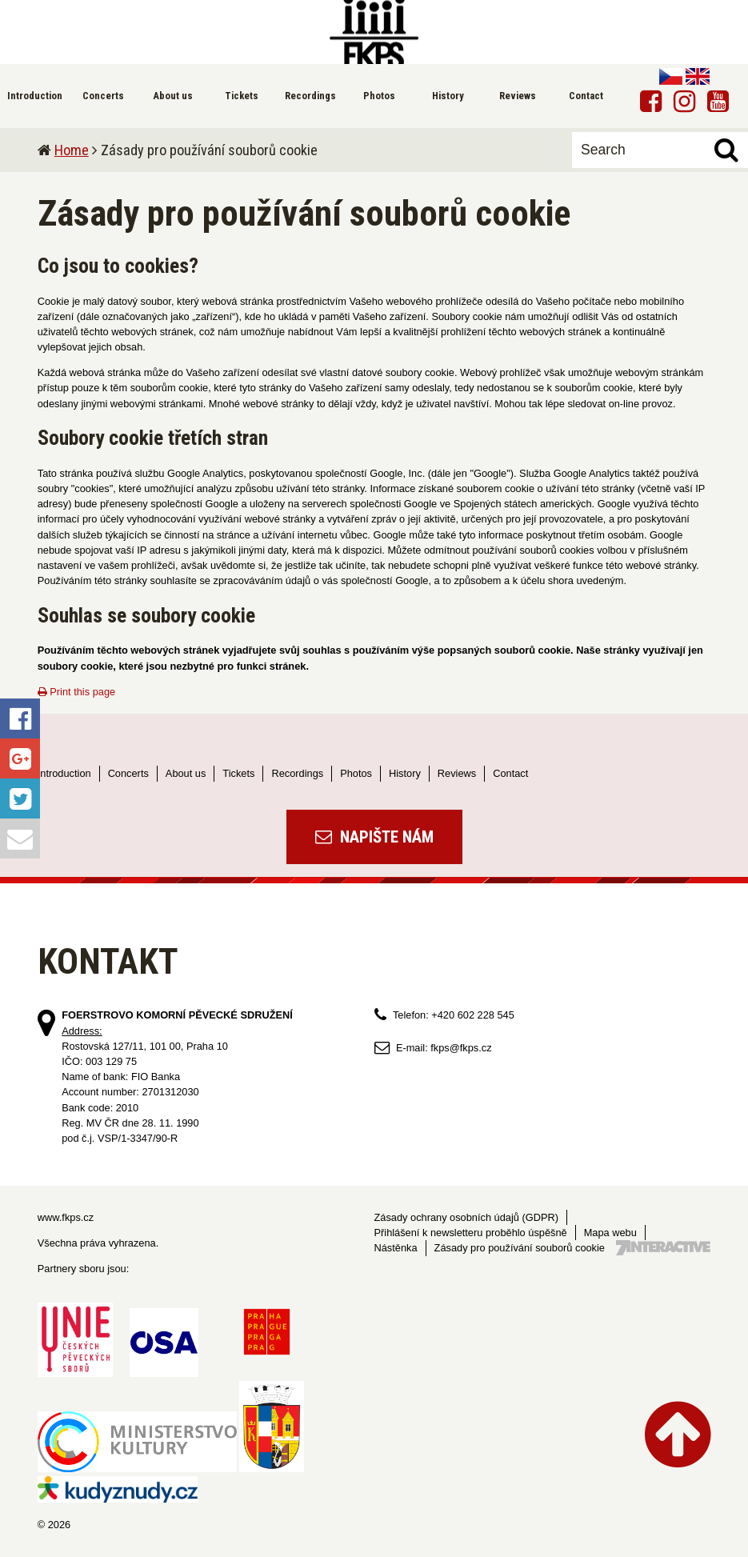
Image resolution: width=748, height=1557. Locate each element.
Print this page (76, 692)
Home (71, 150)
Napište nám (374, 837)
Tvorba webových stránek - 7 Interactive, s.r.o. (663, 1247)
